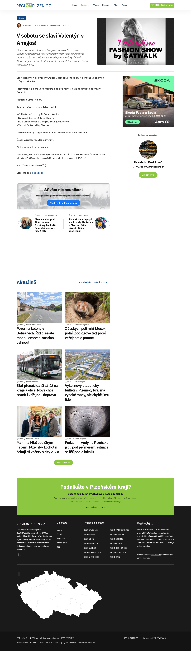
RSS (58, 547)
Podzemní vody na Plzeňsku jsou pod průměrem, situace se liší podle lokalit (87, 447)
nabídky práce (44, 539)
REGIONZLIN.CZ (116, 543)
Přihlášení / (157, 5)
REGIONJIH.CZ (89, 539)
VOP (68, 638)
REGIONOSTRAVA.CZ (118, 552)
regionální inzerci (31, 546)
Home (74, 5)
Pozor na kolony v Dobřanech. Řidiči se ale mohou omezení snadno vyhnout (35, 335)
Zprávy (85, 5)
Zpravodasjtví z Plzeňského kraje (93, 282)
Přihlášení (60, 534)
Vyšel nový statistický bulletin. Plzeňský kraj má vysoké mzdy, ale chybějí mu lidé (87, 392)
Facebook (37, 172)
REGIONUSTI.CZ (90, 548)
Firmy (124, 5)
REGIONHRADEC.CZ (91, 557)
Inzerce (59, 530)
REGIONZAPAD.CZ (91, 534)
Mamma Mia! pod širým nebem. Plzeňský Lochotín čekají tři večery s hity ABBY (45, 225)
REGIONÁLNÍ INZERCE (95, 507)
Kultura (21, 18)
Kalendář (106, 5)
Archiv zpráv (62, 543)
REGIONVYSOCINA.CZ (118, 534)
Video (96, 5)
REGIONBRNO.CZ (116, 539)
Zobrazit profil (148, 175)
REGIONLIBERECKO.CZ (92, 552)
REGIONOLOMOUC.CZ (118, 548)
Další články (63, 462)
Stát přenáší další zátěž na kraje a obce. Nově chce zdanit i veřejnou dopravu (37, 390)
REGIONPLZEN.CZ (91, 530)
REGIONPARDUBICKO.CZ (119, 530)
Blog (116, 5)
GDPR (63, 638)
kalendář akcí (33, 539)
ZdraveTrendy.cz (143, 558)
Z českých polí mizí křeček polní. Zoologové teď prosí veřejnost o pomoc (85, 333)
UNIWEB (140, 539)
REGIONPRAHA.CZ (91, 543)
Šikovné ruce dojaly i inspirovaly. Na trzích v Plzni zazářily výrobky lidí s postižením (80, 225)
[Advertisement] (63, 256)
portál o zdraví (155, 555)
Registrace (168, 5)
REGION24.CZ (115, 557)
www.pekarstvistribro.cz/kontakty (148, 167)
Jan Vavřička (26, 25)
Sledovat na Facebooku (63, 202)
